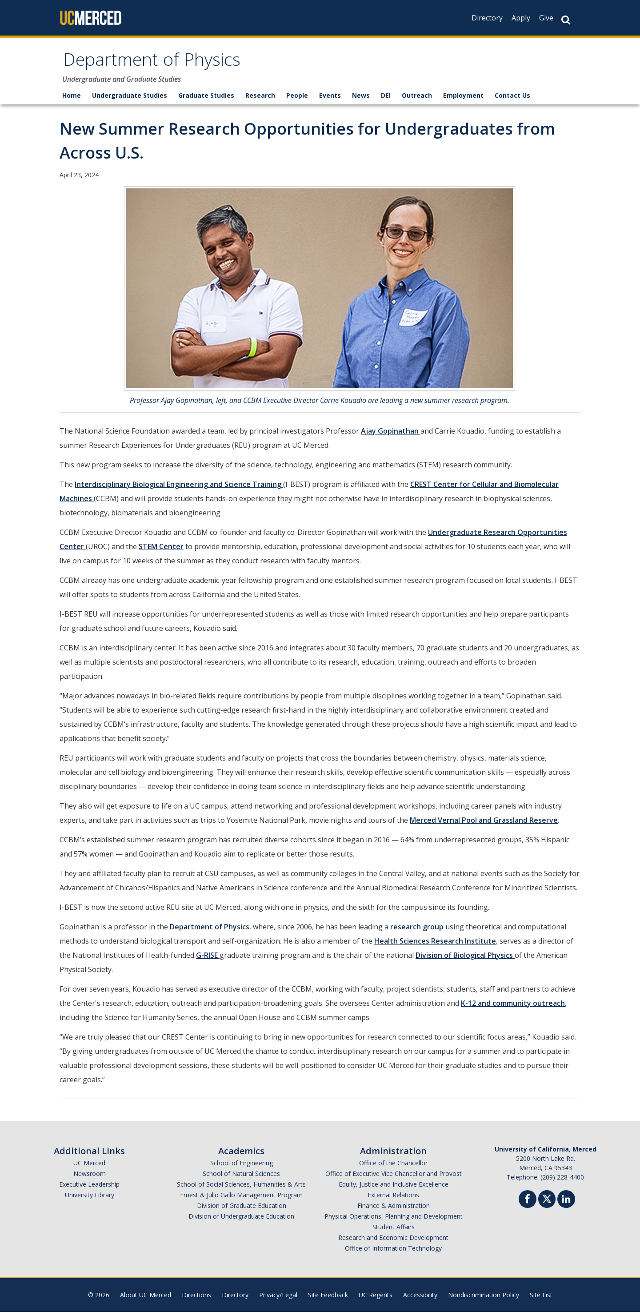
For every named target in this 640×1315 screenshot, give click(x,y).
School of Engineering (241, 1166)
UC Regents (375, 1298)
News (361, 98)
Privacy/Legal (278, 1298)
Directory (487, 18)
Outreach (417, 98)
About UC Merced (145, 1298)
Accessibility (420, 1298)
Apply (521, 18)
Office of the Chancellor (393, 1166)
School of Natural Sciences (241, 1176)
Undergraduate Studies (129, 98)
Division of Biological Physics (465, 958)
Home (71, 98)
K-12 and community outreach (513, 1006)
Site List (541, 1298)
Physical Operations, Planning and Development (393, 1219)
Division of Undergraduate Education (241, 1219)
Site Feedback (328, 1298)
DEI (386, 98)
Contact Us (512, 98)
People (297, 98)
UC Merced (89, 1166)
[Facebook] (527, 1203)
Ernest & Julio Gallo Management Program (241, 1198)
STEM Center (161, 549)
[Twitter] (547, 1201)
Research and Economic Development (393, 1240)
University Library (89, 1198)
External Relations (393, 1198)
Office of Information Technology (393, 1251)
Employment (463, 98)
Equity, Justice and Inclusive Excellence (393, 1187)
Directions (196, 1298)
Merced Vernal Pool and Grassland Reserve (484, 823)
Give (546, 18)
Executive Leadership (89, 1187)
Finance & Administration (393, 1208)
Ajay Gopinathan (390, 434)
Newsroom (89, 1176)
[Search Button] (566, 19)
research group (417, 930)
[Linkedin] (566, 1203)
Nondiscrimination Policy (483, 1298)
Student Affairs (393, 1230)
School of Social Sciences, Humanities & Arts (241, 1187)
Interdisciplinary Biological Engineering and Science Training (179, 487)
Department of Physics (163, 64)
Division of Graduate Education (241, 1208)
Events (330, 98)
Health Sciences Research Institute (435, 944)
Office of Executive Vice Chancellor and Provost (393, 1176)
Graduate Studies (206, 98)
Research (260, 98)
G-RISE (208, 958)
